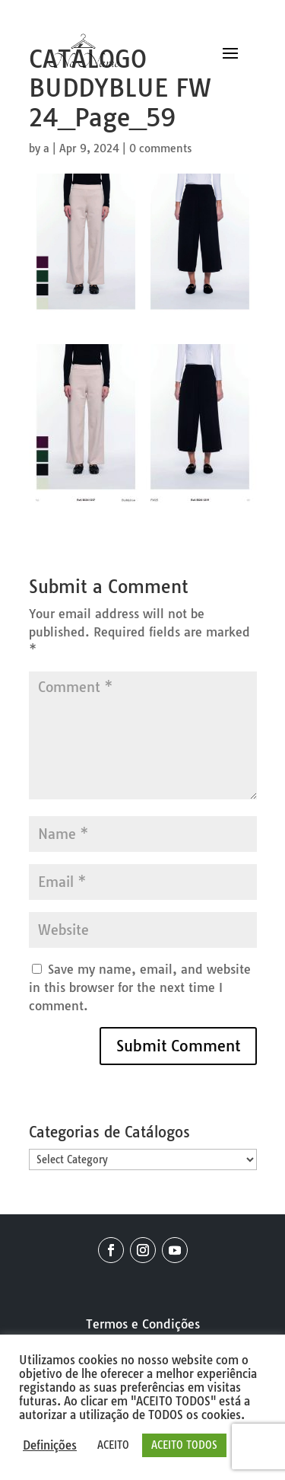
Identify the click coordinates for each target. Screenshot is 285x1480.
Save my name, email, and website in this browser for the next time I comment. (140, 987)
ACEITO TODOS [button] (184, 1445)
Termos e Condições (143, 1324)
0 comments (160, 148)
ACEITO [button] (113, 1445)
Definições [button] (50, 1446)
